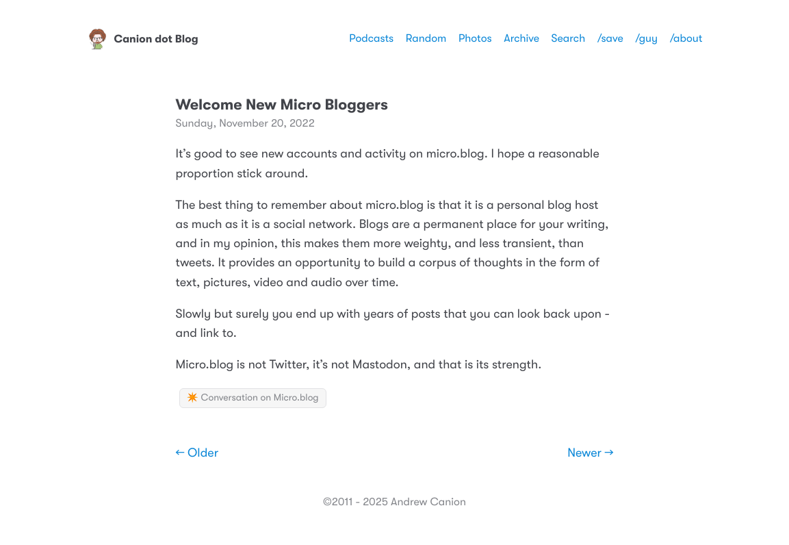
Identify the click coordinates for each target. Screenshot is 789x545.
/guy (646, 38)
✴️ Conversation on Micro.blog (253, 397)
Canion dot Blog (142, 39)
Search (569, 38)
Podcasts (371, 38)
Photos (475, 38)
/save (610, 38)
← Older (197, 453)
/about (686, 38)
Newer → (590, 453)
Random (426, 38)
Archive (521, 38)
